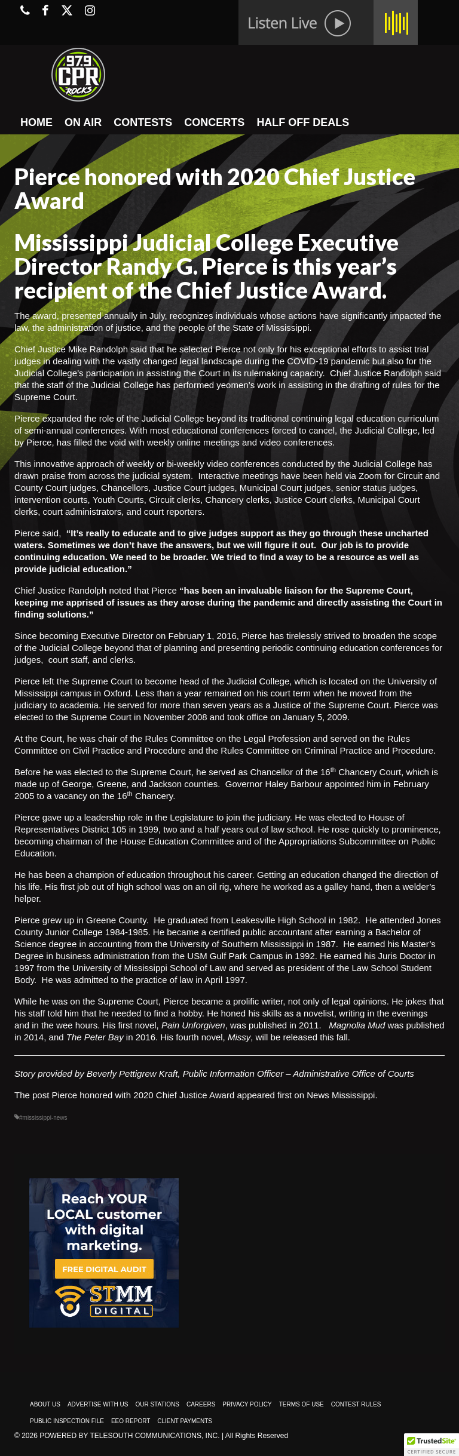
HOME (36, 122)
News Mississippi (341, 1095)
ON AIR (83, 122)
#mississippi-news (43, 1117)
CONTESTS (143, 122)
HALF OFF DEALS (302, 122)
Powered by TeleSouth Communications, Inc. (129, 1436)
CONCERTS (214, 122)
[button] (431, 1444)
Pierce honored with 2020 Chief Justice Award (143, 1095)
